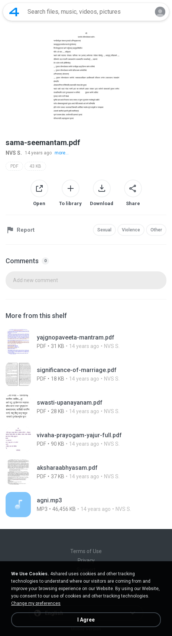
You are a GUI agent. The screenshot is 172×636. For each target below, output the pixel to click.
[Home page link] (14, 12)
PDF (14, 166)
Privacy (86, 560)
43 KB (35, 166)
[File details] (86, 341)
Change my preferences (36, 603)
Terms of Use (86, 551)
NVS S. (14, 153)
